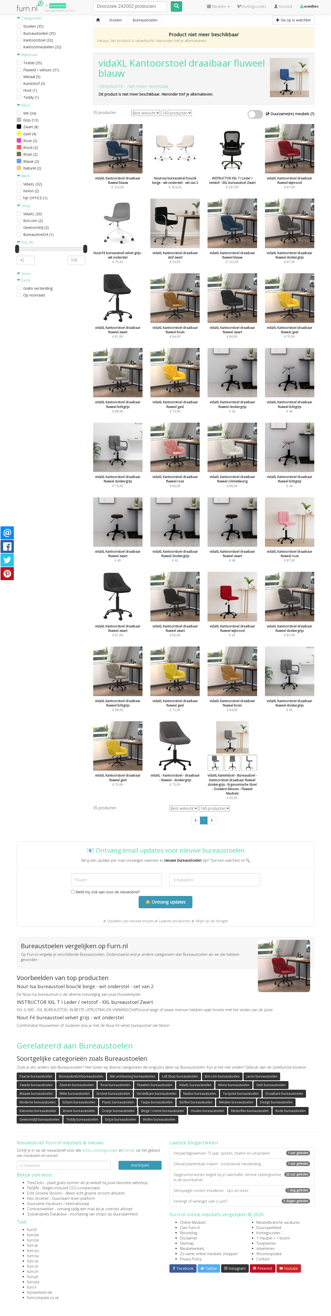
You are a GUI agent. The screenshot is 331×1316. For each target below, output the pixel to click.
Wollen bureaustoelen (159, 1119)
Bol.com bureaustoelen (222, 1076)
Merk (23, 175)
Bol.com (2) (33, 220)
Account (283, 6)
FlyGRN (33, 1187)
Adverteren (265, 1248)
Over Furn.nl (190, 1227)
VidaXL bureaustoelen (195, 1085)
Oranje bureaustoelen (118, 1111)
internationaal (77, 1203)
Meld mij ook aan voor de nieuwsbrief (105, 891)
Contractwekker (40, 1208)
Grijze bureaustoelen (120, 1119)
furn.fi (31, 1287)
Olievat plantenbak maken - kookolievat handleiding (242, 1163)
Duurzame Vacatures (44, 1203)
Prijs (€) (25, 242)
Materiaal (27, 54)
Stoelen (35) (33, 26)
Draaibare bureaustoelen (284, 1093)
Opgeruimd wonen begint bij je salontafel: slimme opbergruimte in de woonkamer (242, 1177)
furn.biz (33, 1281)
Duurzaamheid (268, 1227)
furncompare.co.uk (43, 1297)
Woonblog (188, 1232)
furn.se (32, 1261)
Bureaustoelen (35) (39, 33)
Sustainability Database (47, 1214)
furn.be (33, 1234)
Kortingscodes (268, 1232)
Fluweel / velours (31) (41, 69)
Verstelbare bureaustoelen (156, 1093)
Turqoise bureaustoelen (241, 1093)
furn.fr (32, 1229)
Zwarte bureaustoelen (36, 1085)
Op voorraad (34, 295)
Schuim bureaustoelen (78, 1102)
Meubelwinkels (192, 1248)
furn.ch (32, 1266)
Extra (23, 280)
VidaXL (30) (32, 213)
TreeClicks (35, 1182)
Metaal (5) (31, 76)
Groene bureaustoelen (113, 1093)
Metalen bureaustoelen (236, 1102)
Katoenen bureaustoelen (38, 1111)
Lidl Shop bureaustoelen (180, 1076)
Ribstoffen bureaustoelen (250, 1111)
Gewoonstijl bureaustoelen (40, 1119)
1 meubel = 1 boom (273, 1238)
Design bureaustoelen (276, 1102)
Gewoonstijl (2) (36, 227)
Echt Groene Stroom (44, 1193)
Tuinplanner (266, 1243)
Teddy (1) (31, 97)
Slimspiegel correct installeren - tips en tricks (242, 1190)
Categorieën (29, 18)
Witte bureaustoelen (75, 1093)
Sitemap (187, 1243)
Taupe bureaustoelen (157, 1102)
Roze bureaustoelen (115, 1085)
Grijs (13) (30, 120)
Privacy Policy (191, 1258)
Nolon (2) (31, 190)
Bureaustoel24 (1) (38, 234)
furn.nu (33, 1250)
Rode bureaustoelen (290, 1111)
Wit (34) (29, 113)
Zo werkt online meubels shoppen (209, 1253)
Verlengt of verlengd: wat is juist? (242, 1201)
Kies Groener (38, 1198)
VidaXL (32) (32, 184)
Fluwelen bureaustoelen (154, 1085)
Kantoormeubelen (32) (42, 46)
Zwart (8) (31, 126)
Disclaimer (188, 1238)
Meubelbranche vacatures (278, 1222)
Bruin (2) (30, 154)
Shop (23, 205)
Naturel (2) (32, 168)
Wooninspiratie (269, 1253)
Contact (263, 1258)
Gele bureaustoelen (271, 1085)
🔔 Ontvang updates (165, 902)
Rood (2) (30, 147)
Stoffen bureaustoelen (195, 1102)
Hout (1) (30, 90)
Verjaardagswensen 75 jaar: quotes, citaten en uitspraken (242, 1153)
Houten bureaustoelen (207, 1111)
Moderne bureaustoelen (38, 1102)
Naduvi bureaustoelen (199, 1093)
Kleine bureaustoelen (234, 1085)
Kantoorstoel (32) (38, 40)
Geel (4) (29, 133)
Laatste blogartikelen (193, 1142)
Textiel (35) (32, 62)
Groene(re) (58, 5)
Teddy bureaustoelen (82, 1119)
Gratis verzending (37, 288)
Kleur (23, 105)
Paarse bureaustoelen (36, 1076)
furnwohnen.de (39, 1292)
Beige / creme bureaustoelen (162, 1111)
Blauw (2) (31, 161)
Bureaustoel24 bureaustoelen (81, 1076)
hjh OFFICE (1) (35, 197)
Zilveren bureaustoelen (76, 1085)
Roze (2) (30, 140)
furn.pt (32, 1276)
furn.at (32, 1245)
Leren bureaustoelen (261, 1076)
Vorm (24, 273)
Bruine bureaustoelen (79, 1111)
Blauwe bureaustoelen (36, 1093)
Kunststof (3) (34, 83)
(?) (312, 113)
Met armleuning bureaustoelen (132, 1076)
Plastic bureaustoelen (118, 1102)
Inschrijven (140, 1165)
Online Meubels (193, 1222)
